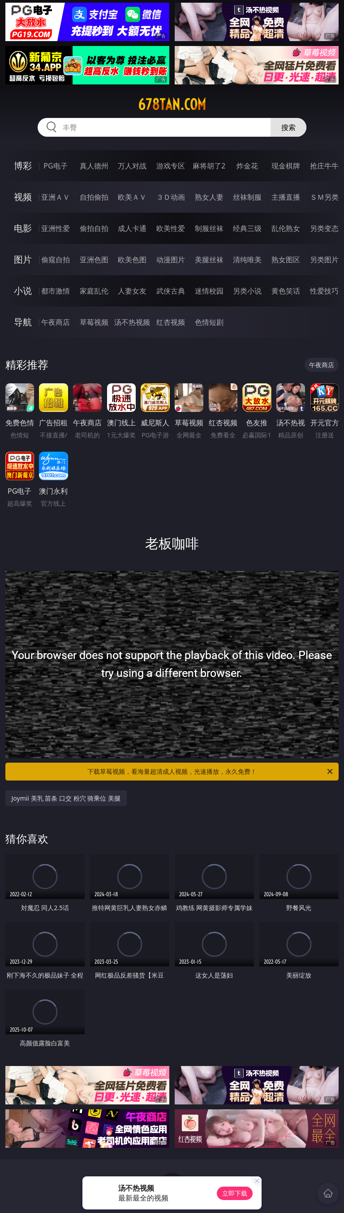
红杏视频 (170, 322)
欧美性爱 (170, 228)
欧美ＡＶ (132, 197)
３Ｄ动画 (170, 197)
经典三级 (247, 228)
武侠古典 (170, 291)
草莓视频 (94, 322)
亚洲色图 (94, 259)
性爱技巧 (324, 291)
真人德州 (94, 166)
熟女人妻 (209, 197)
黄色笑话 (285, 291)
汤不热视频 (132, 322)
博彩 (23, 165)
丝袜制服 (247, 197)
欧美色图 (132, 259)
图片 (23, 259)
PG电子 (55, 166)
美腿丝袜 (209, 259)
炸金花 (247, 166)
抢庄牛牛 (324, 166)
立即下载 (234, 1193)
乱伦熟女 (285, 228)
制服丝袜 (209, 228)
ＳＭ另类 (324, 197)
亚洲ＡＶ (55, 197)
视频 (23, 197)
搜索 (288, 127)
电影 (23, 228)
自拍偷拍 (94, 197)
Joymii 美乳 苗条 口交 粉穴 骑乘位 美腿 (66, 798)
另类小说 (247, 291)
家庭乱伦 (94, 291)
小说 (23, 291)
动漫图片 (170, 259)
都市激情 (55, 291)
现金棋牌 (285, 166)
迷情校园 (209, 291)
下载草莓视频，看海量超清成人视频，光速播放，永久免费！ (210, 771)
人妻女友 (132, 291)
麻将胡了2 (209, 166)
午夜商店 (55, 322)
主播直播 (285, 197)
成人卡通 (132, 228)
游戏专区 (170, 166)
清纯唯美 (247, 259)
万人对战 (132, 166)
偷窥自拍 (55, 259)
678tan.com (172, 104)
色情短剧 (209, 322)
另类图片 (324, 259)
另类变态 (324, 228)
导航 (23, 322)
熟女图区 (285, 259)
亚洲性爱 (55, 228)
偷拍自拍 (94, 228)
